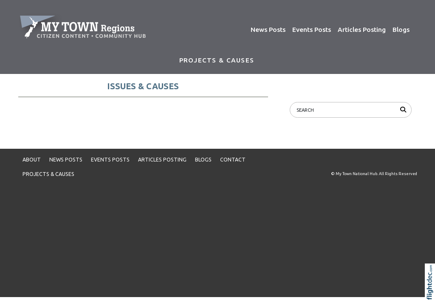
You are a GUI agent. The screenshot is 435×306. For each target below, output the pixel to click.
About (32, 159)
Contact (233, 159)
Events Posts (311, 29)
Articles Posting (362, 29)
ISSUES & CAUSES (143, 86)
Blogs (401, 29)
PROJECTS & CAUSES (216, 60)
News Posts (268, 29)
